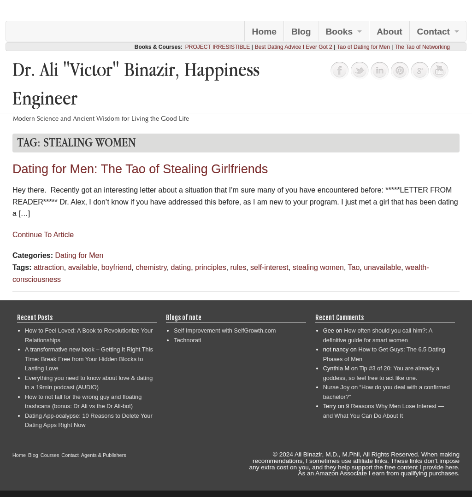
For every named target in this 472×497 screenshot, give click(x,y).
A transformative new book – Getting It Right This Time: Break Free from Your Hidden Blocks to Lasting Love (89, 359)
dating (181, 267)
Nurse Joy (336, 387)
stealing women (318, 267)
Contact (433, 31)
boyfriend (116, 267)
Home (264, 31)
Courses (50, 455)
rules (238, 267)
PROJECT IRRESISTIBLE (217, 47)
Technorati (187, 340)
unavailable (382, 267)
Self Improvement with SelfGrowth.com (225, 330)
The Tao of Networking (422, 47)
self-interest (269, 267)
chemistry (151, 267)
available (82, 267)
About (389, 31)
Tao (354, 267)
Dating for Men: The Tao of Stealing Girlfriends (140, 169)
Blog (301, 31)
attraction (49, 267)
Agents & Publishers (103, 455)
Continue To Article (43, 235)
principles (210, 267)
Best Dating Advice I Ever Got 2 (293, 47)
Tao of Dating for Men (363, 47)
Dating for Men (79, 255)
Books (339, 31)
